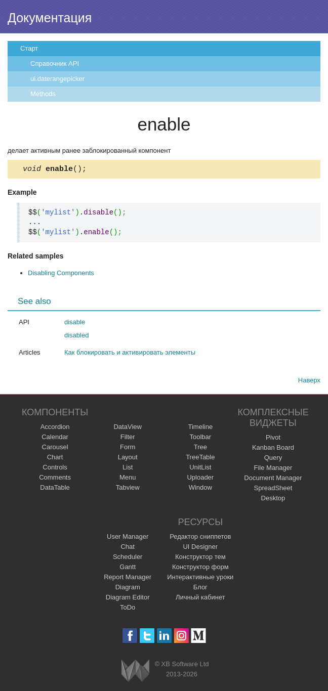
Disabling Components (61, 274)
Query (273, 459)
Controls (55, 468)
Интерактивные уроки (200, 578)
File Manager (273, 469)
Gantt (127, 568)
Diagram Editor (128, 598)
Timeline (200, 428)
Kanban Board (273, 449)
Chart (55, 458)
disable (74, 323)
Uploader (200, 479)
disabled (76, 336)
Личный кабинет (200, 598)
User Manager (127, 538)
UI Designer (200, 548)
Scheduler (128, 558)
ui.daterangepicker (57, 78)
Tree (200, 448)
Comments (55, 479)
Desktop (273, 499)
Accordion (55, 428)
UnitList (200, 468)
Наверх (309, 381)
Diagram (127, 588)
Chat (127, 548)
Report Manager (127, 578)
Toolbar (200, 438)
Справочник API (54, 63)
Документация (50, 18)
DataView (127, 428)
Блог (200, 588)
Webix (135, 672)
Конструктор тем (200, 558)
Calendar (55, 438)
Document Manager (273, 479)
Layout (128, 458)
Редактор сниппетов (200, 538)
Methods (43, 94)
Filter (127, 438)
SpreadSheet (273, 489)
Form (127, 448)
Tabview (128, 489)
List (127, 468)
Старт (29, 48)
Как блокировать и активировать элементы (129, 354)
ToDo (127, 609)
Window (200, 489)
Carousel (55, 448)
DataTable (55, 489)
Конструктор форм (200, 568)
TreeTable (200, 458)
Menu (127, 479)
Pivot (273, 439)
